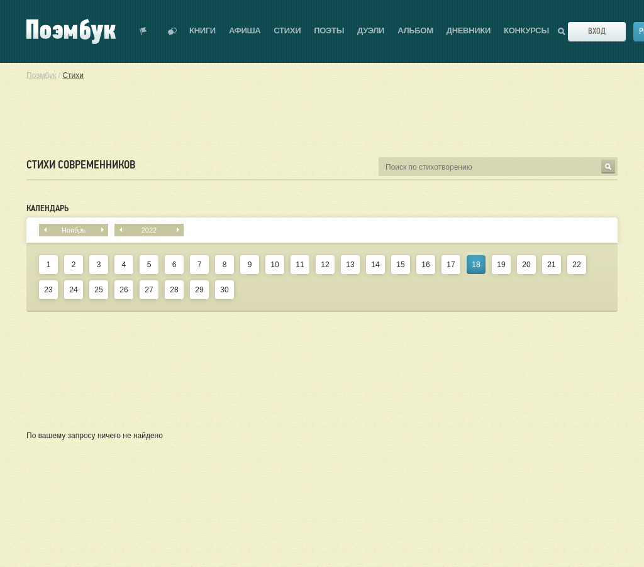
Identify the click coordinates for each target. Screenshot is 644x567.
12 (325, 264)
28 (174, 289)
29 (199, 289)
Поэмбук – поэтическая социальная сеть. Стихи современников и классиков (71, 31)
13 (350, 264)
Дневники (469, 30)
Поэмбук (41, 75)
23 (48, 289)
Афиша (244, 30)
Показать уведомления (143, 31)
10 (274, 264)
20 (526, 264)
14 (375, 264)
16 (425, 264)
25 (98, 289)
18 (476, 264)
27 (149, 289)
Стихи (287, 30)
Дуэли (370, 30)
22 (576, 264)
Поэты (329, 30)
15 (400, 264)
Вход (597, 31)
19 (501, 264)
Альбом (415, 30)
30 (224, 289)
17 (451, 264)
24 (73, 289)
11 (300, 264)
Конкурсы (526, 30)
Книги (202, 30)
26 (123, 289)
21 (551, 264)
